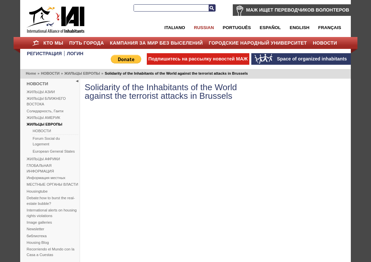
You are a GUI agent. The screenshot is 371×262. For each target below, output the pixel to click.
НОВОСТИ (325, 43)
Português (237, 27)
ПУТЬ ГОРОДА (86, 43)
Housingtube (37, 191)
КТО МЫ (53, 43)
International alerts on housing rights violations (52, 213)
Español (270, 27)
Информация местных (46, 178)
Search (212, 8)
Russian (204, 27)
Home (35, 43)
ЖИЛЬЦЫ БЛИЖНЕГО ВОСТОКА (46, 101)
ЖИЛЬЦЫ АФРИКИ (43, 159)
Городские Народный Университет (258, 43)
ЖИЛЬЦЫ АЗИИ (41, 92)
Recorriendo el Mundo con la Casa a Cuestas (50, 252)
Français (329, 27)
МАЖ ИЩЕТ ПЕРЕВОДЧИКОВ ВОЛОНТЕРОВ (297, 10)
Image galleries (39, 222)
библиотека (37, 236)
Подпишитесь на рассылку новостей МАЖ (198, 58)
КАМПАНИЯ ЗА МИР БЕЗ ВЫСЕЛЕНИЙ (156, 43)
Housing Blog (38, 242)
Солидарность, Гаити (45, 111)
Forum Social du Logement (46, 141)
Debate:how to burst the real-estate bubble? (51, 201)
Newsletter (35, 229)
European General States (54, 151)
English (299, 27)
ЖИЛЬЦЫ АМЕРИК (44, 118)
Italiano (174, 27)
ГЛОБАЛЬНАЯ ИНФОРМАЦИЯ (40, 168)
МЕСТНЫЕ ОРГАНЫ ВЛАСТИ (52, 184)
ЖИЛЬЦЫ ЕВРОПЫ (82, 73)
